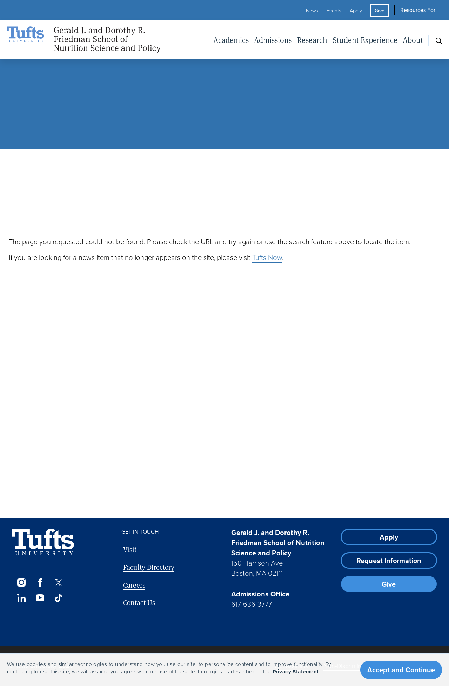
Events (334, 10)
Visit (129, 549)
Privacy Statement (296, 671)
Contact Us (139, 602)
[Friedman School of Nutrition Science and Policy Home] (84, 39)
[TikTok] (58, 598)
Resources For (417, 10)
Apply (356, 10)
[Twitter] (58, 582)
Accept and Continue (401, 670)
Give (379, 10)
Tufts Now (267, 257)
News (312, 10)
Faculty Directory (148, 567)
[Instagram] (21, 582)
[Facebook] (40, 582)
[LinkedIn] (21, 598)
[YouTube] (40, 598)
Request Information (388, 560)
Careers (134, 585)
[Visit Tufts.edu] (43, 542)
